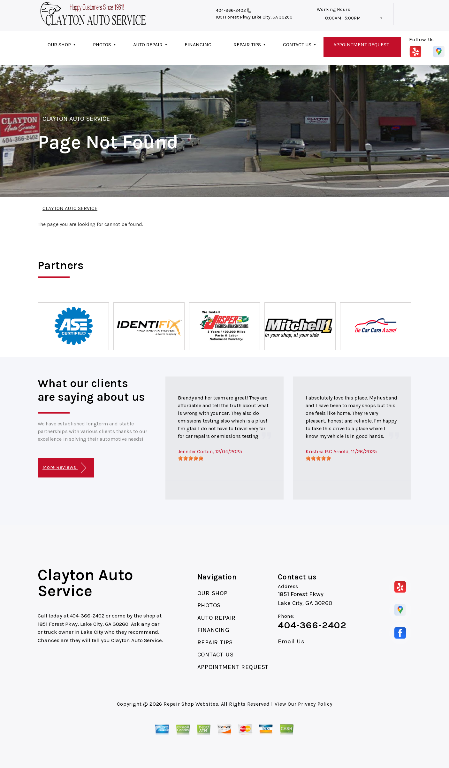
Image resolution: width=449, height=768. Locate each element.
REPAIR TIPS (247, 45)
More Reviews (64, 467)
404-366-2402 (231, 10)
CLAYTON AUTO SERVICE (76, 118)
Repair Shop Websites (191, 704)
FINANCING (198, 45)
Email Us (291, 642)
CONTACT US (297, 45)
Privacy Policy (315, 704)
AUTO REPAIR (148, 45)
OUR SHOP (59, 45)
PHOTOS (102, 45)
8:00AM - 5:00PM (343, 18)
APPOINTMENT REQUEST (361, 45)
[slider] (190, 458)
